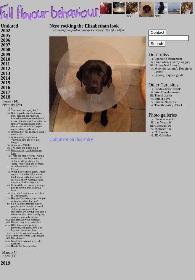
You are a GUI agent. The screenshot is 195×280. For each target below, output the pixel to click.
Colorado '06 (162, 125)
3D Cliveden (162, 135)
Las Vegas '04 (163, 122)
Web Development (166, 92)
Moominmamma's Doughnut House (173, 70)
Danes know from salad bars (26, 222)
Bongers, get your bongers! (25, 219)
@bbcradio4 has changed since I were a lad (28, 133)
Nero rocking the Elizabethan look (27, 152)
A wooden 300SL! (21, 145)
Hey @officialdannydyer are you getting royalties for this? (28, 199)
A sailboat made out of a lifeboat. (24, 167)
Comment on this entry (71, 139)
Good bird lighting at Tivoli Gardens (26, 242)
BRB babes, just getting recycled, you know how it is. (27, 226)
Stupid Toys (162, 98)
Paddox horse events (167, 89)
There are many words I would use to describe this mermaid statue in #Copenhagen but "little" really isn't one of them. (27, 159)
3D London (161, 132)
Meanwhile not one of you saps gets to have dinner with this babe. (28, 188)
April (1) (8, 256)
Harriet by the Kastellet (23, 246)
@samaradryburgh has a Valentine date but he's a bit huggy (26, 140)
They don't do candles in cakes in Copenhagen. (27, 194)
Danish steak (18, 238)
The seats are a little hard (24, 147)
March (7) (9, 252)
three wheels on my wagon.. (172, 62)
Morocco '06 (162, 129)
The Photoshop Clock (168, 105)
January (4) (10, 101)
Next (161, 14)
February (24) (12, 105)
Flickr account (163, 119)
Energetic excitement (168, 58)
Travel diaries (163, 95)
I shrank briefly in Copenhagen (27, 235)
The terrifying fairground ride (27, 232)
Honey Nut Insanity (167, 65)
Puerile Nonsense (165, 102)
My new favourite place (24, 230)
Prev (132, 14)
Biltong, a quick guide (168, 75)
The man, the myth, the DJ (25, 110)
